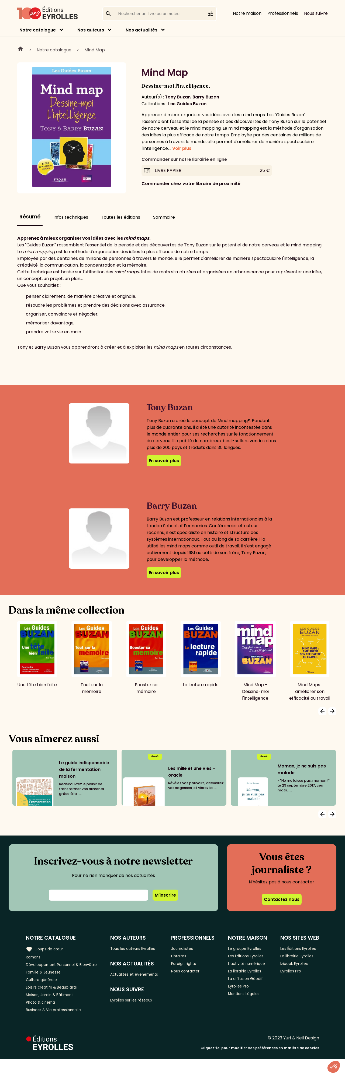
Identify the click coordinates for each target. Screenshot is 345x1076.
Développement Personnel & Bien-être (57, 969)
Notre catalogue (37, 30)
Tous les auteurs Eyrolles (141, 948)
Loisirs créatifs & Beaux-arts (55, 999)
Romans (34, 957)
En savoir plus (164, 461)
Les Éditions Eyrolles (241, 960)
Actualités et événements (128, 979)
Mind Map (94, 50)
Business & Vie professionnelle (57, 1026)
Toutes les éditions (120, 217)
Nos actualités (141, 30)
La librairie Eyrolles (248, 988)
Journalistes (190, 948)
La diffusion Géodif (248, 997)
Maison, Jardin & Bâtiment (53, 1008)
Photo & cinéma (43, 1017)
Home (20, 50)
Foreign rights (191, 966)
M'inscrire (165, 895)
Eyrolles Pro (241, 1006)
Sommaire (164, 217)
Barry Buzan (205, 97)
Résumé (29, 216)
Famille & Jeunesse (46, 982)
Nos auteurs (90, 30)
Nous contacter (193, 975)
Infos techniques (70, 217)
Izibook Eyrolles (295, 973)
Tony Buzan (178, 97)
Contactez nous (281, 899)
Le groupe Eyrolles (248, 948)
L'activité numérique (240, 976)
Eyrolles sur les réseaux (139, 1010)
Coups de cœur (46, 948)
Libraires (186, 957)
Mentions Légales (247, 1015)
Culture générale (44, 990)
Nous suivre (316, 13)
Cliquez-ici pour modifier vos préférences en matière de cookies (260, 1064)
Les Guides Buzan (187, 104)
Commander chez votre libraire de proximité (191, 183)
